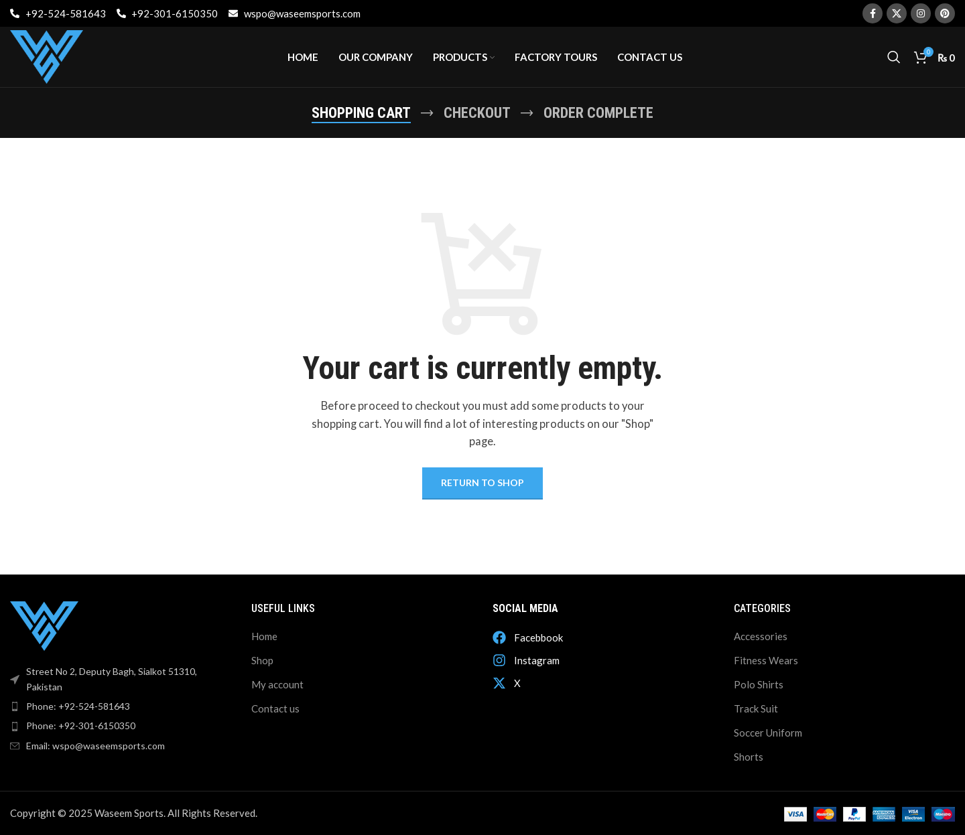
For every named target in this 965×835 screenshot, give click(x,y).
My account (277, 684)
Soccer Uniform (768, 733)
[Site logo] (46, 56)
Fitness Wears (766, 660)
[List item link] (120, 706)
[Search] (894, 57)
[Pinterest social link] (945, 13)
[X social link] (897, 13)
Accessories (760, 636)
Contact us (275, 708)
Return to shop (482, 482)
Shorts (748, 757)
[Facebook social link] (872, 13)
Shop (262, 660)
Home (264, 636)
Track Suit (756, 708)
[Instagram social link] (921, 13)
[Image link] (44, 625)
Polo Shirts (758, 684)
